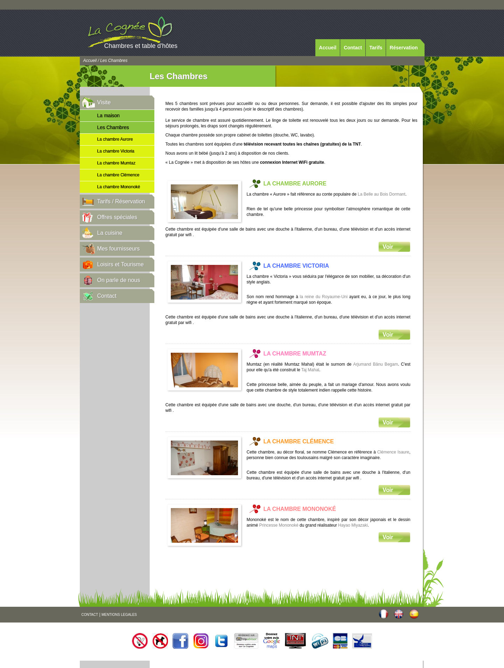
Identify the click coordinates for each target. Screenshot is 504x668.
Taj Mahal (310, 369)
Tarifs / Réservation (121, 201)
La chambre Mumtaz (116, 163)
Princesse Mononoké (279, 525)
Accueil (327, 47)
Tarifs (375, 47)
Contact (353, 47)
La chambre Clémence (118, 175)
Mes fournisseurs (118, 249)
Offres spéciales (117, 217)
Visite (104, 102)
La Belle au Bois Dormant (381, 194)
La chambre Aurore (115, 139)
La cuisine (109, 233)
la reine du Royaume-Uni (324, 296)
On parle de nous (118, 280)
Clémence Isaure (393, 452)
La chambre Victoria (116, 151)
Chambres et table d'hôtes (141, 45)
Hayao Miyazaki (353, 525)
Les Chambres (113, 127)
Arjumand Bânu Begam (375, 364)
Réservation (404, 47)
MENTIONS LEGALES (119, 615)
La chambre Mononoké (118, 186)
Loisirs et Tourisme (120, 264)
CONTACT (90, 615)
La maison (108, 115)
